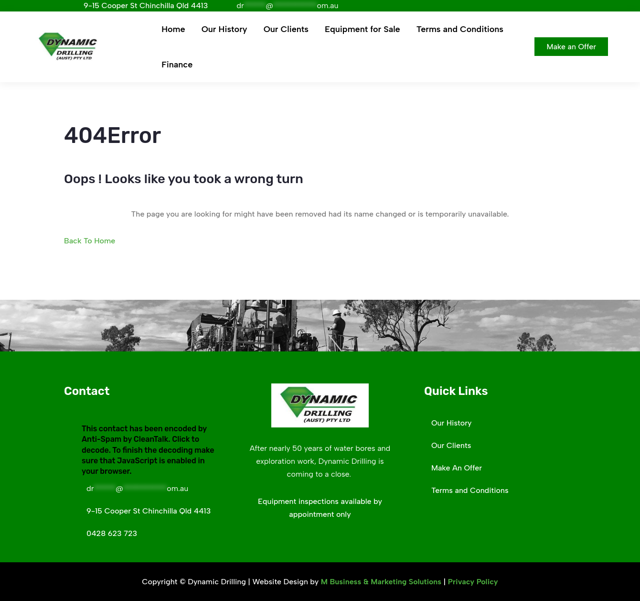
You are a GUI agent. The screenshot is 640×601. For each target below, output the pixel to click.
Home (173, 29)
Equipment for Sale (362, 29)
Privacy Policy (473, 581)
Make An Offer (456, 467)
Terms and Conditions (459, 29)
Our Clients (286, 29)
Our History (224, 29)
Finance (176, 64)
